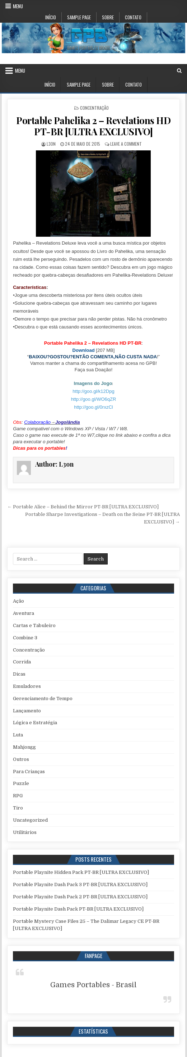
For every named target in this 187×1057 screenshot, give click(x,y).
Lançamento (27, 710)
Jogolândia (67, 422)
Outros (21, 759)
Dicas (19, 674)
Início (50, 17)
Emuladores (27, 686)
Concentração (94, 108)
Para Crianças (29, 771)
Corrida (22, 661)
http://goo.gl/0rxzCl (93, 407)
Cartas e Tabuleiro (34, 625)
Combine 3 (25, 637)
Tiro (18, 808)
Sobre (108, 17)
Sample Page (79, 17)
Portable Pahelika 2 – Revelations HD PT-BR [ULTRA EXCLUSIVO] (93, 126)
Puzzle (21, 783)
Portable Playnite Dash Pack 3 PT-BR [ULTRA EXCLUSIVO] (80, 884)
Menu (18, 6)
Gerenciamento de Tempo (43, 698)
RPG (18, 795)
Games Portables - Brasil (93, 985)
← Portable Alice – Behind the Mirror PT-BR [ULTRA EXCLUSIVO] (83, 506)
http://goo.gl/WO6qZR (93, 399)
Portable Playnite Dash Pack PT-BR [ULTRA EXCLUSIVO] (78, 909)
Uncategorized (30, 820)
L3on (51, 144)
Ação (18, 601)
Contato (133, 17)
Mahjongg (24, 747)
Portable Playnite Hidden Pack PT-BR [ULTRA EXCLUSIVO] (81, 872)
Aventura (23, 613)
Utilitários (25, 832)
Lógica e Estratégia (35, 722)
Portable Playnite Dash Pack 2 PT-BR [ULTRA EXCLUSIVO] (80, 896)
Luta (18, 735)
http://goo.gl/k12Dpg (93, 391)
